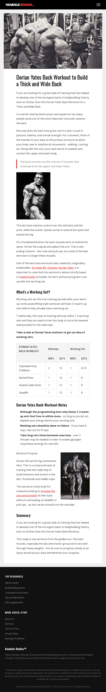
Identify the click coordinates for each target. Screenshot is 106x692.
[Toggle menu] (98, 5)
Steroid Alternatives (14, 597)
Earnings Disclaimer (14, 638)
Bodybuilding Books (15, 587)
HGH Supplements (14, 602)
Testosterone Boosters (16, 592)
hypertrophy (27, 277)
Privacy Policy (11, 633)
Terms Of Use (12, 628)
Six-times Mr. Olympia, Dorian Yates (53, 267)
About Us (9, 618)
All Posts (9, 623)
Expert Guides (12, 582)
